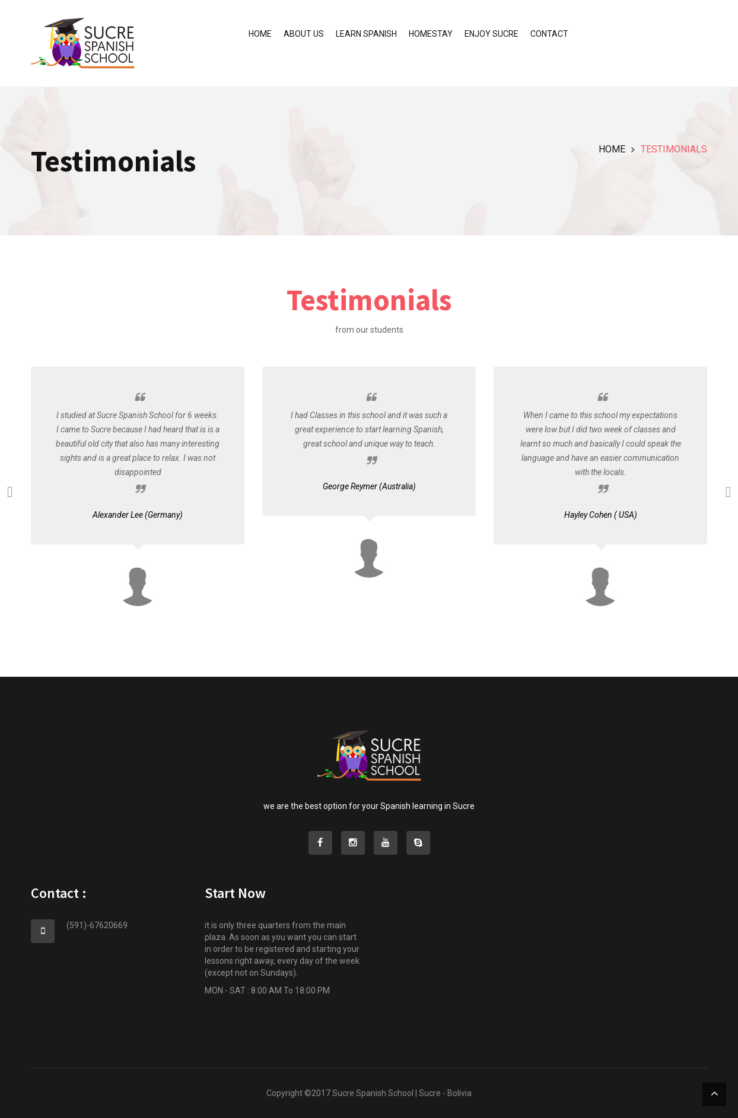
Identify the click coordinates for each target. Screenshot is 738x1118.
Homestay (431, 34)
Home (260, 34)
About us (304, 34)
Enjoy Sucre (491, 34)
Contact (549, 34)
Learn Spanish (366, 34)
